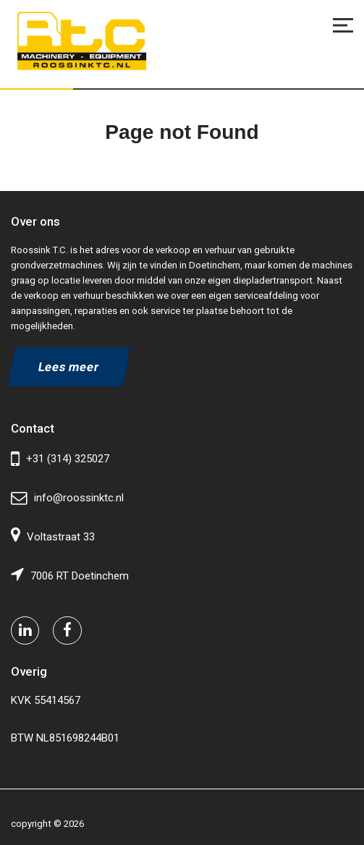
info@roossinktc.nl (67, 498)
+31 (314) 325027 (60, 459)
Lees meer (69, 367)
